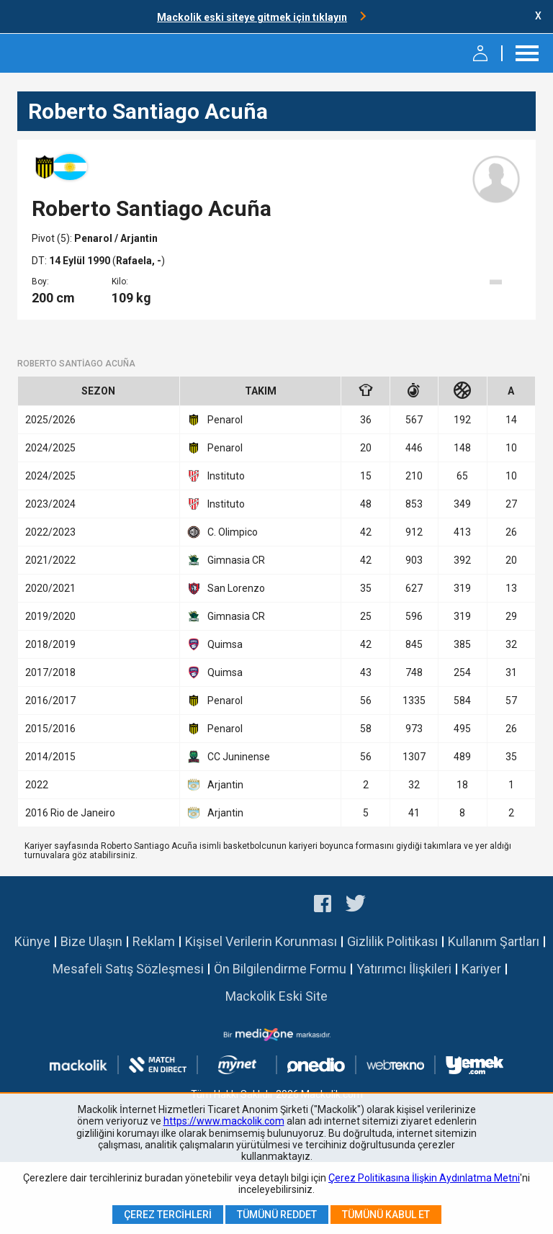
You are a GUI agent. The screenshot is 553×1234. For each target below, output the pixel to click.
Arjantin (215, 784)
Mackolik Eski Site (276, 996)
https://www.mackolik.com (223, 1121)
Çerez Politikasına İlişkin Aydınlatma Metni (424, 1178)
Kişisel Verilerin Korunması (261, 941)
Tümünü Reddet (277, 1214)
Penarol (94, 238)
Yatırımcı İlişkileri (403, 968)
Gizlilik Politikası (392, 941)
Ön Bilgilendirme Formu (280, 968)
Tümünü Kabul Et (386, 1214)
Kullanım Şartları (493, 941)
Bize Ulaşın (91, 941)
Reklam (153, 941)
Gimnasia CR (226, 560)
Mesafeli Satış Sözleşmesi (128, 968)
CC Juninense (228, 756)
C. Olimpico (222, 532)
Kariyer (481, 968)
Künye (32, 941)
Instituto (216, 475)
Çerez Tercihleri (168, 1214)
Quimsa (215, 644)
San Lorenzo (226, 588)
